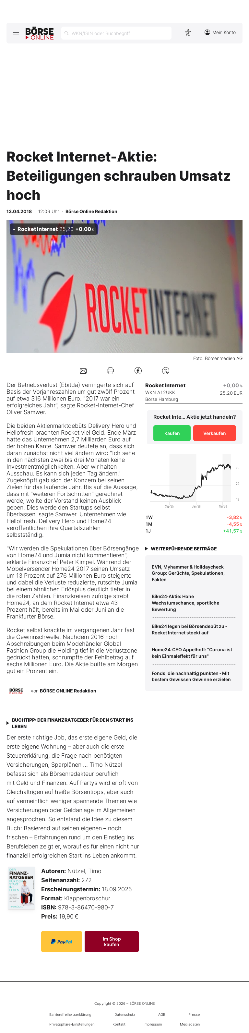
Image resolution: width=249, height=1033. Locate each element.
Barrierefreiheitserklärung (70, 1014)
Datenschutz (124, 1014)
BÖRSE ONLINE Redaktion (68, 690)
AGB (161, 1014)
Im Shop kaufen (112, 941)
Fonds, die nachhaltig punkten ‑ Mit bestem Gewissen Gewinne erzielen (191, 676)
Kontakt (119, 1024)
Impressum (153, 1024)
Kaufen (172, 433)
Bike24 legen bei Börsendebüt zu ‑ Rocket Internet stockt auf (189, 629)
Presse (194, 1014)
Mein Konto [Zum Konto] (220, 32)
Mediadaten (190, 1024)
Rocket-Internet (97, 405)
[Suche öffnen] (116, 33)
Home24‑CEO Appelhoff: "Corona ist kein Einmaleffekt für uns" (192, 653)
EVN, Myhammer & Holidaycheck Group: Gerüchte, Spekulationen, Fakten (188, 573)
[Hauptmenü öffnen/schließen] (16, 32)
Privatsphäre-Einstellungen (71, 1024)
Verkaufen (214, 433)
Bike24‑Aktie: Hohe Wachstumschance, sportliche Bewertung (185, 603)
